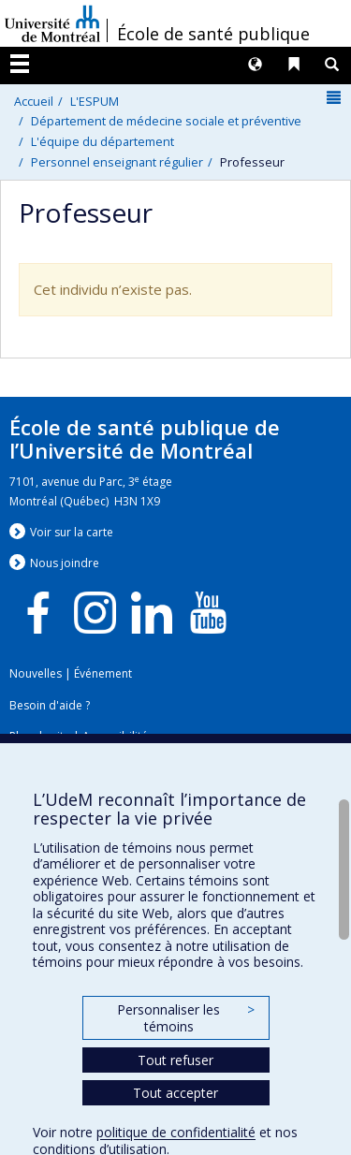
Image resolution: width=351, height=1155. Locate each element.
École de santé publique (213, 33)
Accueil (33, 101)
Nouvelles (35, 673)
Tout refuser (175, 1060)
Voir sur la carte (71, 532)
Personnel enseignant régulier (117, 162)
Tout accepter (175, 1093)
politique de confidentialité (176, 1132)
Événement (103, 673)
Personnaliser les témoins (185, 1018)
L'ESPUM (94, 101)
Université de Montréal (52, 23)
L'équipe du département (102, 141)
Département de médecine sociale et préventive (166, 120)
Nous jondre (64, 563)
